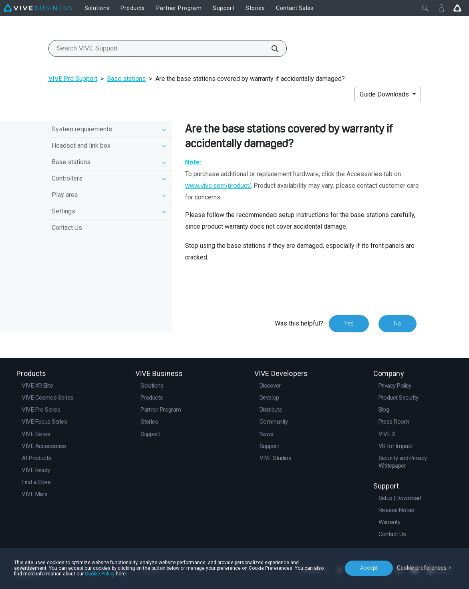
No (397, 323)
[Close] (425, 8)
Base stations (126, 78)
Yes (349, 323)
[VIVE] (38, 8)
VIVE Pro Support (72, 78)
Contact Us (67, 227)
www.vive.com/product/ (218, 185)
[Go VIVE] (457, 8)
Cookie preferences (422, 568)
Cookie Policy (100, 574)
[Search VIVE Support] (270, 48)
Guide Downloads (385, 94)
